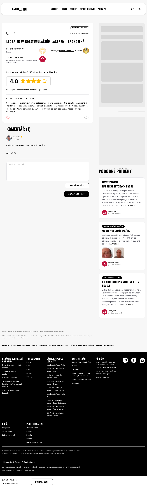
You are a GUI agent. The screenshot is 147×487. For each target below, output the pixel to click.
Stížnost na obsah (8, 435)
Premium (29, 431)
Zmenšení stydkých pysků (118, 186)
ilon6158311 (19, 49)
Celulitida (75, 369)
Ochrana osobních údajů (11, 467)
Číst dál (131, 205)
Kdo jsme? (6, 428)
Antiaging (75, 383)
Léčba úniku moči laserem (81, 380)
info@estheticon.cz (28, 462)
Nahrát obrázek (77, 185)
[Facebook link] (133, 361)
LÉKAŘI (64, 9)
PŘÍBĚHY (73, 9)
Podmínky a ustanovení (25, 470)
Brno (28, 366)
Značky (29, 435)
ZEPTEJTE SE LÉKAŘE (87, 9)
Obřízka (74, 366)
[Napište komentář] (47, 171)
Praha (28, 362)
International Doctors (34, 442)
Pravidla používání (30, 467)
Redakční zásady (8, 470)
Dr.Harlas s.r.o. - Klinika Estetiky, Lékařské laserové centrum (12, 384)
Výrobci (29, 439)
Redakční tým (7, 431)
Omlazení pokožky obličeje (81, 362)
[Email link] (142, 360)
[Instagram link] (125, 361)
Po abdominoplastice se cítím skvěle (120, 284)
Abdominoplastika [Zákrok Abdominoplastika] (112, 278)
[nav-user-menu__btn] (139, 9)
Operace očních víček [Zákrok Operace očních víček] (113, 226)
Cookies (42, 467)
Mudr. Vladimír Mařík (116, 231)
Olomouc (29, 373)
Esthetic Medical (66, 50)
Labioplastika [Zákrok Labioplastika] (110, 182)
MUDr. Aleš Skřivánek (10, 378)
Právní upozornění (73, 467)
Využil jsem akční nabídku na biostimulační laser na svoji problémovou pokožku (106, 364)
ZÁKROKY (54, 9)
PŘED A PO (102, 9)
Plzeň (28, 369)
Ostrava (29, 377)
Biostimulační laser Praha (56, 365)
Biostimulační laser (103, 377)
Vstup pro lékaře (32, 428)
